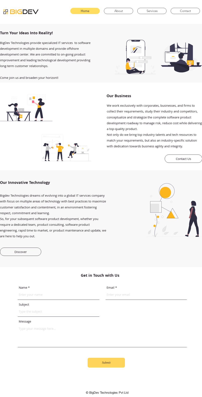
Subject (24, 304)
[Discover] (20, 252)
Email (110, 287)
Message (25, 321)
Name (23, 287)
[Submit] (106, 362)
